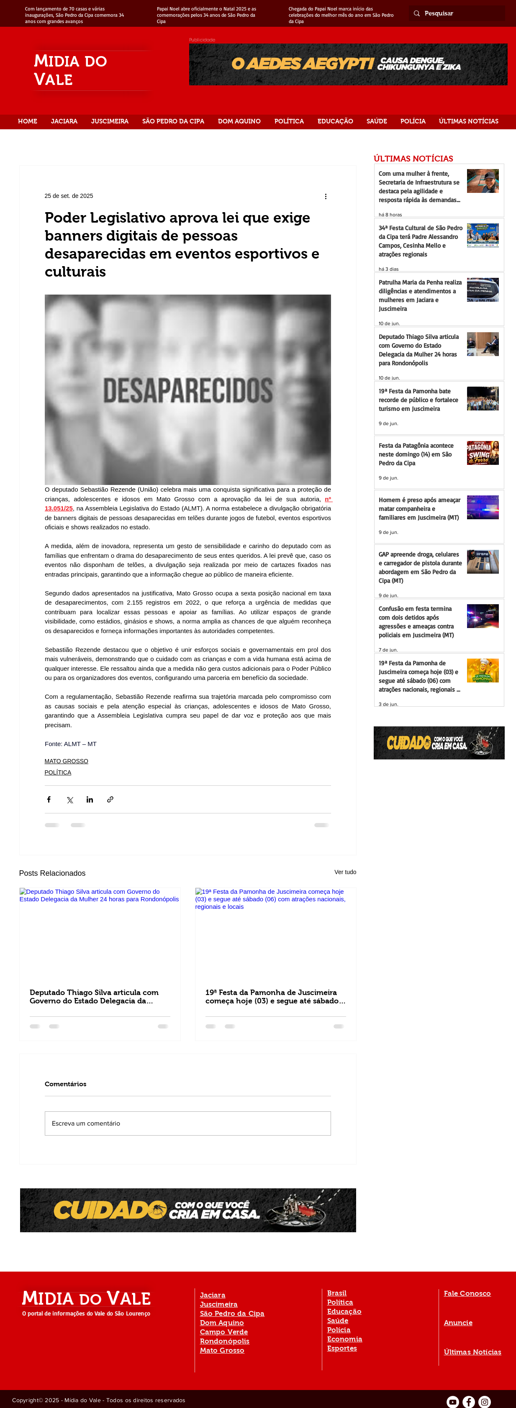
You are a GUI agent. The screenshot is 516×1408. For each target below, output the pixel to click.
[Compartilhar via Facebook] (49, 799)
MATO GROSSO (67, 761)
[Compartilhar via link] (110, 799)
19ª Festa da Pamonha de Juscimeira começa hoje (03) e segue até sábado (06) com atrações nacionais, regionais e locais (274, 996)
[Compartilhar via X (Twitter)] (69, 799)
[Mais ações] (326, 196)
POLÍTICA (58, 772)
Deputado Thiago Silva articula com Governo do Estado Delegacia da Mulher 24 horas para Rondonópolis (94, 996)
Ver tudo (345, 872)
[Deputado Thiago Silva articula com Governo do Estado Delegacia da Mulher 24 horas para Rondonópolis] (100, 933)
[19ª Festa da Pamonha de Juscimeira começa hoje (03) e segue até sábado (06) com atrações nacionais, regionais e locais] (275, 933)
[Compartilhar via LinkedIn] (90, 799)
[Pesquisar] (456, 13)
